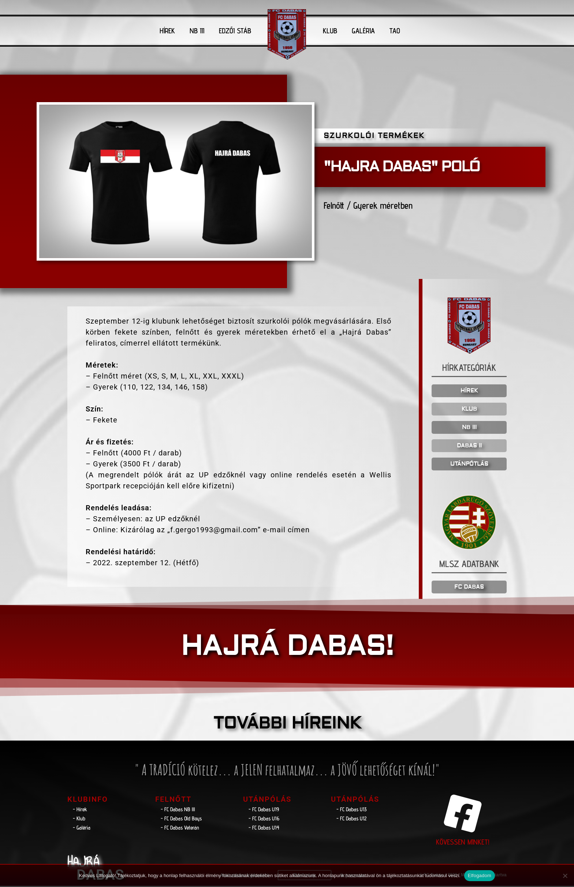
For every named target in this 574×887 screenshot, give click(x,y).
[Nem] (565, 875)
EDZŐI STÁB (235, 30)
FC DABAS (469, 588)
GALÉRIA (363, 30)
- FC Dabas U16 (264, 819)
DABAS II (469, 446)
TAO (395, 30)
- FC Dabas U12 (351, 819)
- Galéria (81, 828)
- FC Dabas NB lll (178, 810)
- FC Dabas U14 (264, 828)
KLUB (330, 30)
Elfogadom (479, 875)
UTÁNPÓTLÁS (469, 464)
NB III (197, 30)
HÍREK (167, 30)
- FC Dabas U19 (264, 810)
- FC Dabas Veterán (180, 828)
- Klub (79, 819)
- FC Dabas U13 (351, 810)
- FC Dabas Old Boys (181, 819)
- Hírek (80, 810)
